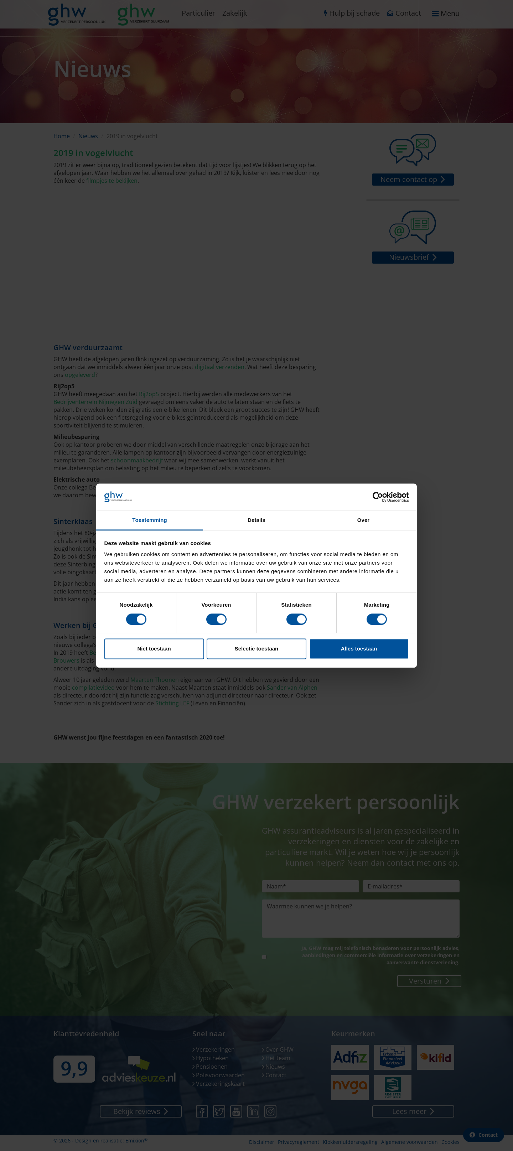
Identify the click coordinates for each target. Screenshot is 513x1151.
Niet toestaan (154, 649)
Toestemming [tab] (149, 520)
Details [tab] (256, 520)
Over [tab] (363, 520)
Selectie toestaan (257, 649)
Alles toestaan (359, 649)
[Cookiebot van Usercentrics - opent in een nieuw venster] (378, 497)
